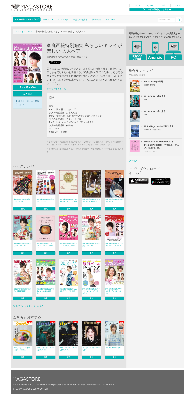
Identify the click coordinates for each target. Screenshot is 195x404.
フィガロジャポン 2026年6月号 (91, 349)
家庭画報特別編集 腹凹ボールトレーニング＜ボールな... (91, 291)
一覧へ (133, 160)
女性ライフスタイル (56, 89)
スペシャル (110, 19)
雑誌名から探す (80, 19)
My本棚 (150, 5)
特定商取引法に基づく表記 (65, 384)
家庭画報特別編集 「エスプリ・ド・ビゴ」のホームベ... (45, 246)
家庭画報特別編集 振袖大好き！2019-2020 (22, 290)
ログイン (136, 5)
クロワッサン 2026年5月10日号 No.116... (22, 349)
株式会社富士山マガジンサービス (100, 384)
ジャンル (48, 19)
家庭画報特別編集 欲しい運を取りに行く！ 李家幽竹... (68, 201)
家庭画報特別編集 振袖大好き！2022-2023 (22, 245)
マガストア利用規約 (21, 384)
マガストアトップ (23, 31)
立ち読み (27, 94)
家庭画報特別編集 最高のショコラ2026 (22, 200)
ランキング (62, 19)
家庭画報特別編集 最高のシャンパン (114, 200)
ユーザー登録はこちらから (157, 9)
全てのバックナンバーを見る (28, 306)
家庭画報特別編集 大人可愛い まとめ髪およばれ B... (45, 291)
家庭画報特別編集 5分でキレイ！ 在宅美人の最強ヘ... (69, 246)
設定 (164, 5)
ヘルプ (177, 5)
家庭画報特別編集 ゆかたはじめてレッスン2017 (68, 290)
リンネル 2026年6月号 (113, 348)
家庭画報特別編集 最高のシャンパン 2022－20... (91, 200)
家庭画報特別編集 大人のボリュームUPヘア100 (114, 245)
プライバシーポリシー (44, 384)
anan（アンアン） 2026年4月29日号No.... (45, 349)
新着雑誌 (96, 19)
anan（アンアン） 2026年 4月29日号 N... (68, 349)
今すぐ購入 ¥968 (27, 87)
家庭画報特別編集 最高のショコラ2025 (45, 200)
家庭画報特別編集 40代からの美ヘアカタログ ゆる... (114, 291)
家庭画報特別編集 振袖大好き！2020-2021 (91, 245)
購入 (23, 209)
